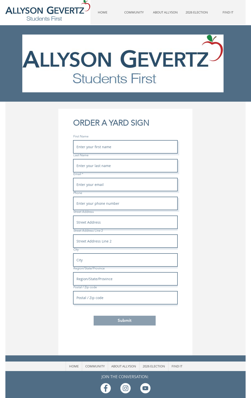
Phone (77, 192)
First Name (80, 136)
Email (77, 174)
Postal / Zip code (85, 287)
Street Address (83, 211)
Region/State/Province (89, 268)
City (76, 249)
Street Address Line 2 (88, 230)
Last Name (80, 155)
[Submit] (125, 321)
